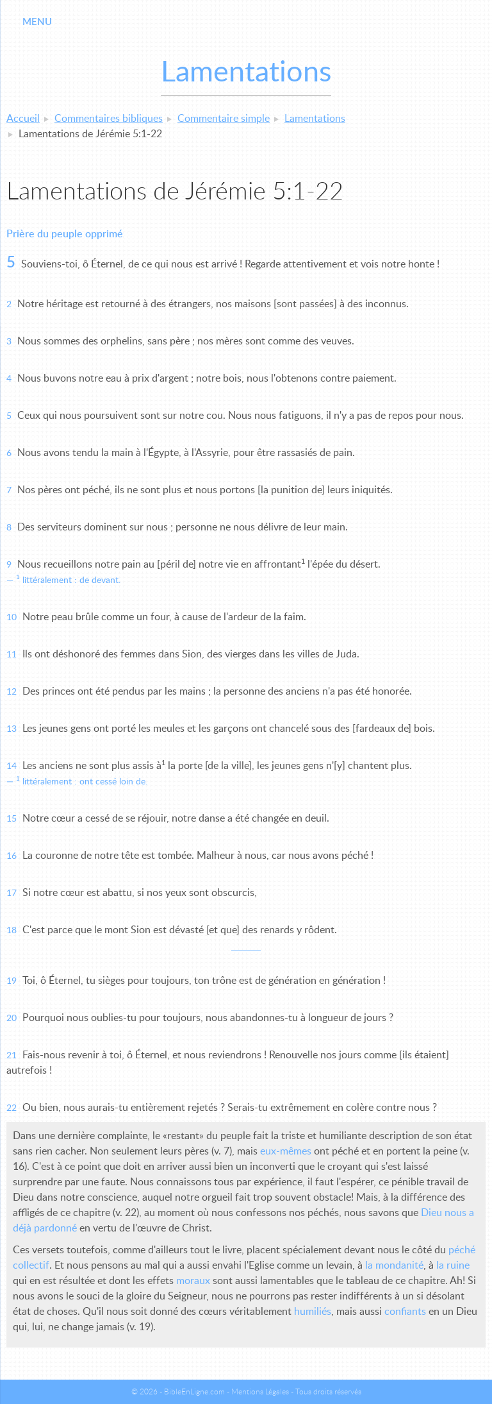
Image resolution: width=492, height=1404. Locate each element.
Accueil (23, 119)
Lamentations (314, 119)
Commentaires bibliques (108, 119)
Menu (37, 22)
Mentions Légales (260, 1392)
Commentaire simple (223, 119)
